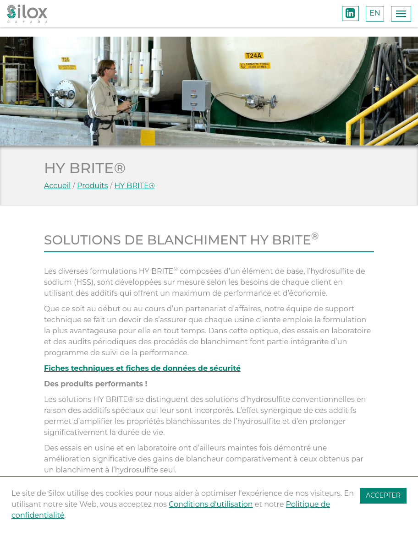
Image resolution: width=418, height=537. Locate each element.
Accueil (57, 185)
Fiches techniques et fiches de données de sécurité (142, 368)
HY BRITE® (134, 185)
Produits (92, 185)
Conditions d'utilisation (211, 504)
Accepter (383, 495)
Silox (27, 14)
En (374, 13)
